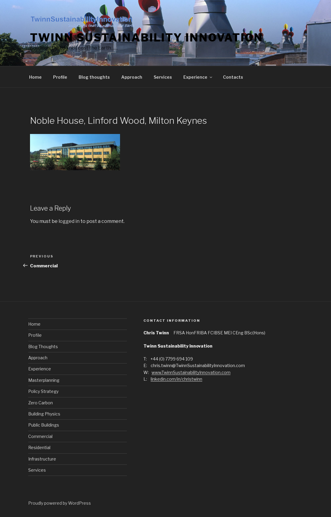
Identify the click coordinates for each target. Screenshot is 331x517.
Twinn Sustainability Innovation (146, 37)
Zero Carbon (40, 402)
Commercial (40, 436)
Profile (60, 77)
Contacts (233, 77)
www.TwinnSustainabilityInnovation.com (191, 372)
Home (35, 77)
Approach (131, 77)
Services (163, 77)
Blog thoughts (94, 77)
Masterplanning (43, 380)
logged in (69, 221)
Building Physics (44, 413)
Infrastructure (42, 458)
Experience (198, 77)
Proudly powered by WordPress (59, 503)
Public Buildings (43, 424)
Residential (39, 447)
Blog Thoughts (43, 346)
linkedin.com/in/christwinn (176, 379)
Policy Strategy (43, 391)
